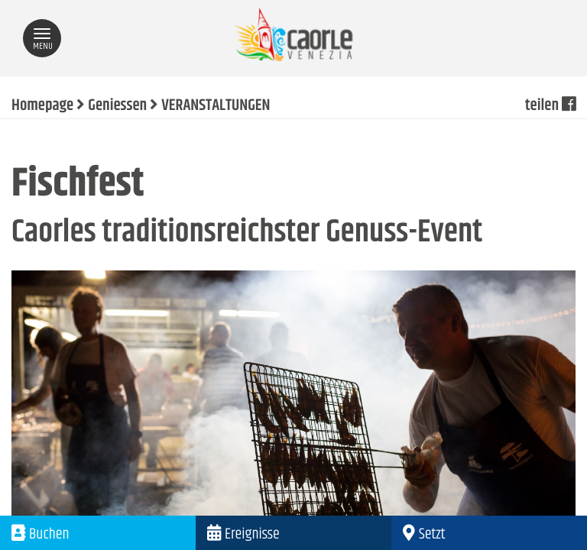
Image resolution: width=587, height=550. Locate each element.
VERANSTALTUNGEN (215, 106)
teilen (550, 106)
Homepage (42, 106)
